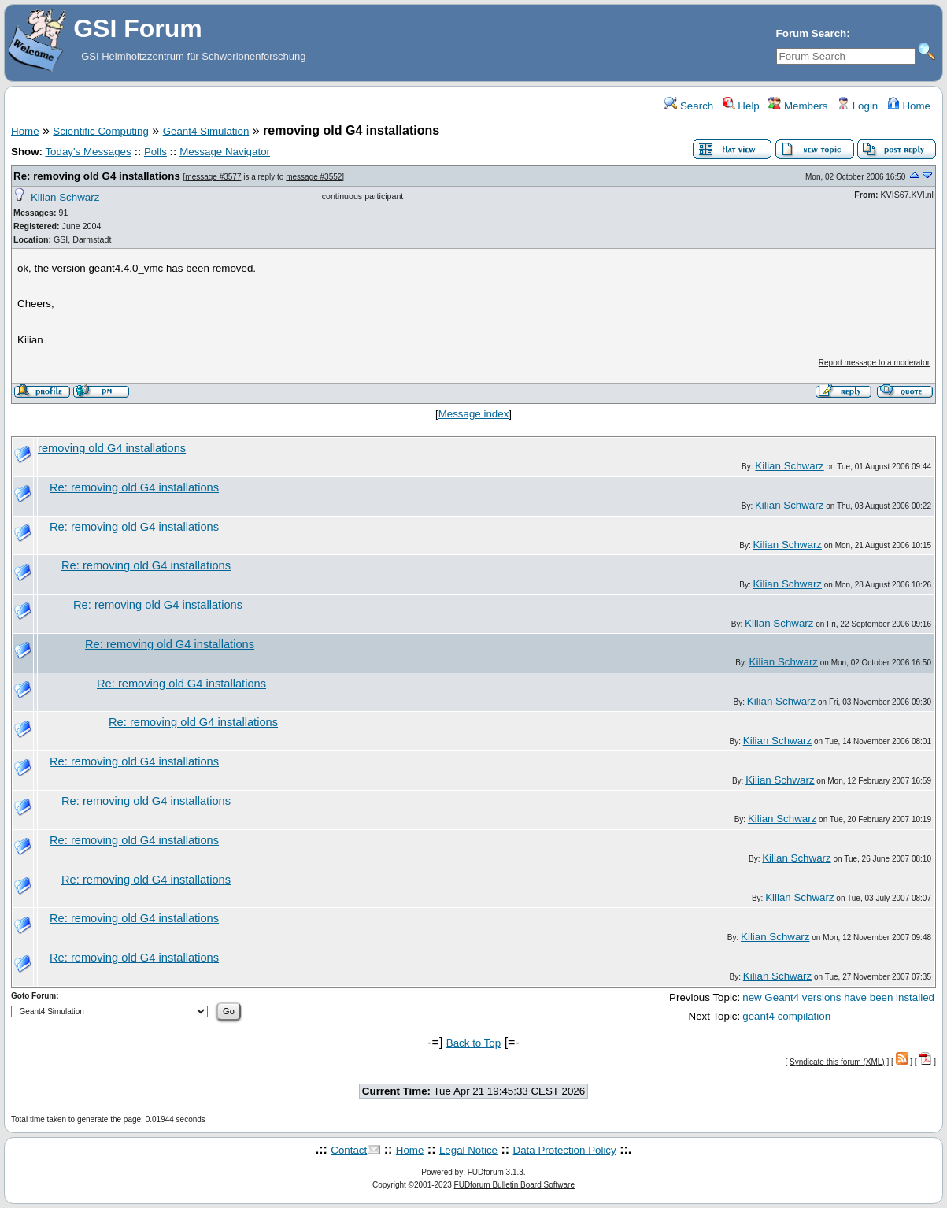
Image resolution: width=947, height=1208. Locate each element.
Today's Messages (88, 151)
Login (857, 106)
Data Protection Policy (564, 1150)
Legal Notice (468, 1150)
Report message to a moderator (874, 362)
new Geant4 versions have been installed (838, 997)
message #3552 (314, 176)
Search (688, 106)
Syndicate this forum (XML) (837, 1062)
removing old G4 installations (112, 448)
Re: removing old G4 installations (96, 176)
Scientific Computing (101, 131)
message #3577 (213, 176)
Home (908, 106)
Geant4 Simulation (206, 131)
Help (741, 106)
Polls (155, 151)
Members (797, 106)
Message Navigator (224, 151)
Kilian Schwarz (65, 197)
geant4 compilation (786, 1016)
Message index (473, 414)
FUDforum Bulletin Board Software (514, 1184)
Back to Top (473, 1043)
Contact (349, 1150)
